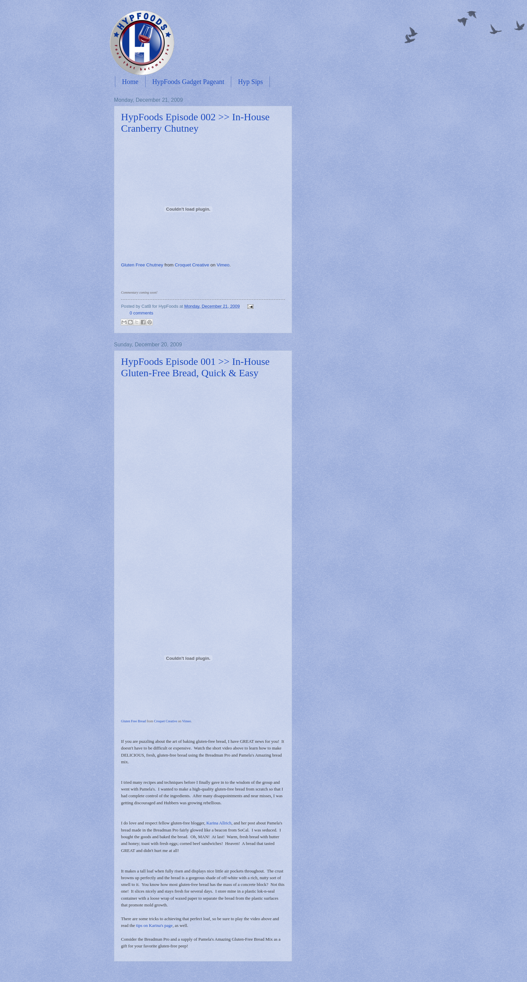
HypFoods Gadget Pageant (188, 81)
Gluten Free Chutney (142, 264)
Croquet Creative (192, 264)
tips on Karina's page (154, 925)
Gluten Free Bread (133, 721)
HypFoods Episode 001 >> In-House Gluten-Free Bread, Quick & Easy (195, 367)
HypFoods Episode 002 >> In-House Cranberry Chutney (195, 122)
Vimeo (223, 264)
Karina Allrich (219, 822)
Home (130, 81)
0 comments (141, 312)
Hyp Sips (250, 81)
